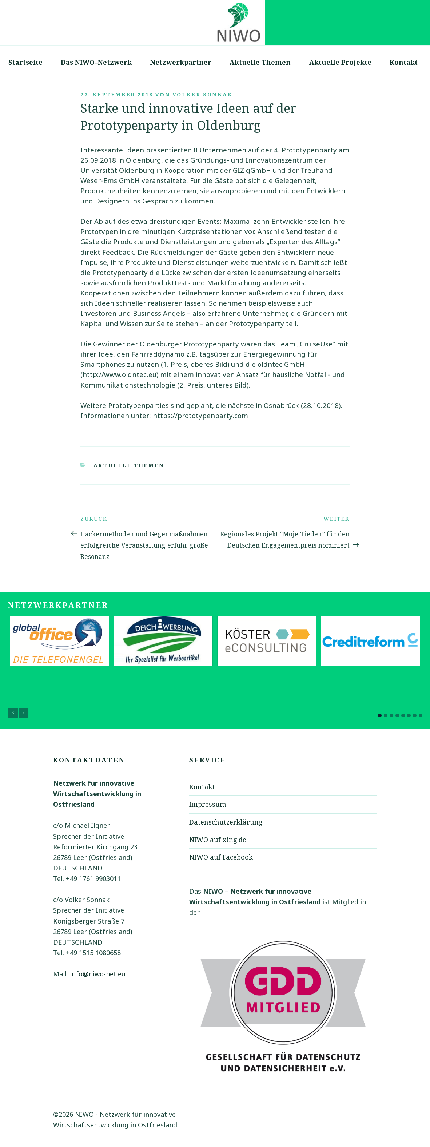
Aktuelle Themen (260, 62)
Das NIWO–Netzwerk (96, 62)
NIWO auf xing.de (217, 839)
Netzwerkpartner (180, 62)
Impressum (207, 804)
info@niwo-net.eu (98, 973)
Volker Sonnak (202, 94)
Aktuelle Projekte (340, 62)
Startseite (25, 62)
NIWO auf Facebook (221, 857)
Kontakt (404, 62)
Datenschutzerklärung (226, 822)
